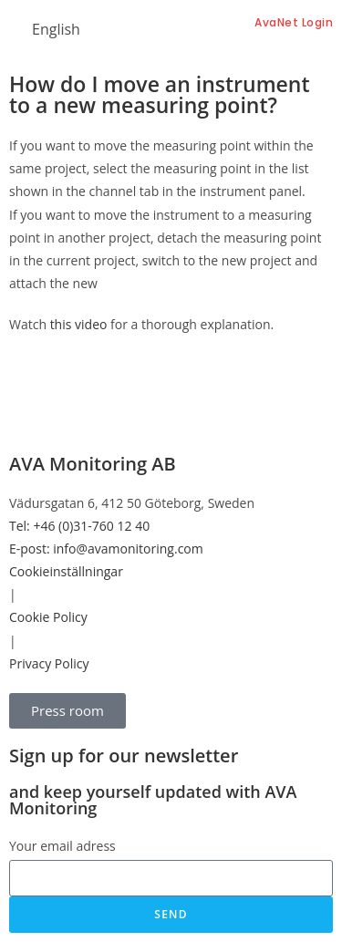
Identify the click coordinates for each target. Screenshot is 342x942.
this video (79, 324)
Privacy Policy (48, 663)
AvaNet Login (293, 22)
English (56, 29)
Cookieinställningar (66, 571)
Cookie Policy (48, 617)
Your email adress (62, 845)
